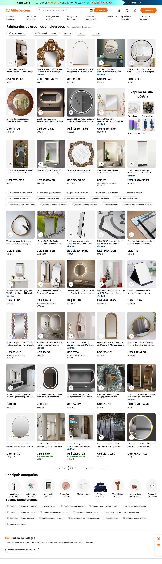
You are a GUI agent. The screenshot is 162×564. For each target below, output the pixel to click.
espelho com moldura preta (126, 199)
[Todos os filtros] (16, 33)
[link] (158, 538)
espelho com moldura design (84, 205)
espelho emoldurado (100, 199)
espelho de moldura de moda (134, 506)
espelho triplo (111, 518)
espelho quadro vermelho (77, 193)
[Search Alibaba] (63, 10)
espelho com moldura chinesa (86, 512)
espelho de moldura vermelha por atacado (121, 512)
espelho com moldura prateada (20, 518)
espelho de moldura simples (51, 518)
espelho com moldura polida (19, 199)
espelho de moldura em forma (135, 518)
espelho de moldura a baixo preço (103, 506)
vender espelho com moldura (105, 193)
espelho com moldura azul (47, 199)
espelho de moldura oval (74, 199)
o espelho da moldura (132, 193)
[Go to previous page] (54, 468)
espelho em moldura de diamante (21, 205)
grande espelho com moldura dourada (84, 518)
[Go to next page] (108, 468)
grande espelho (49, 506)
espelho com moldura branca (19, 193)
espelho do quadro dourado (49, 193)
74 (102, 468)
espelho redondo (110, 205)
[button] (91, 10)
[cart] (127, 11)
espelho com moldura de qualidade (137, 205)
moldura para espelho (16, 524)
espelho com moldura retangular (21, 512)
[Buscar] (101, 10)
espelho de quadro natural (72, 506)
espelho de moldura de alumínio (53, 205)
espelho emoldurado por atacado (54, 512)
